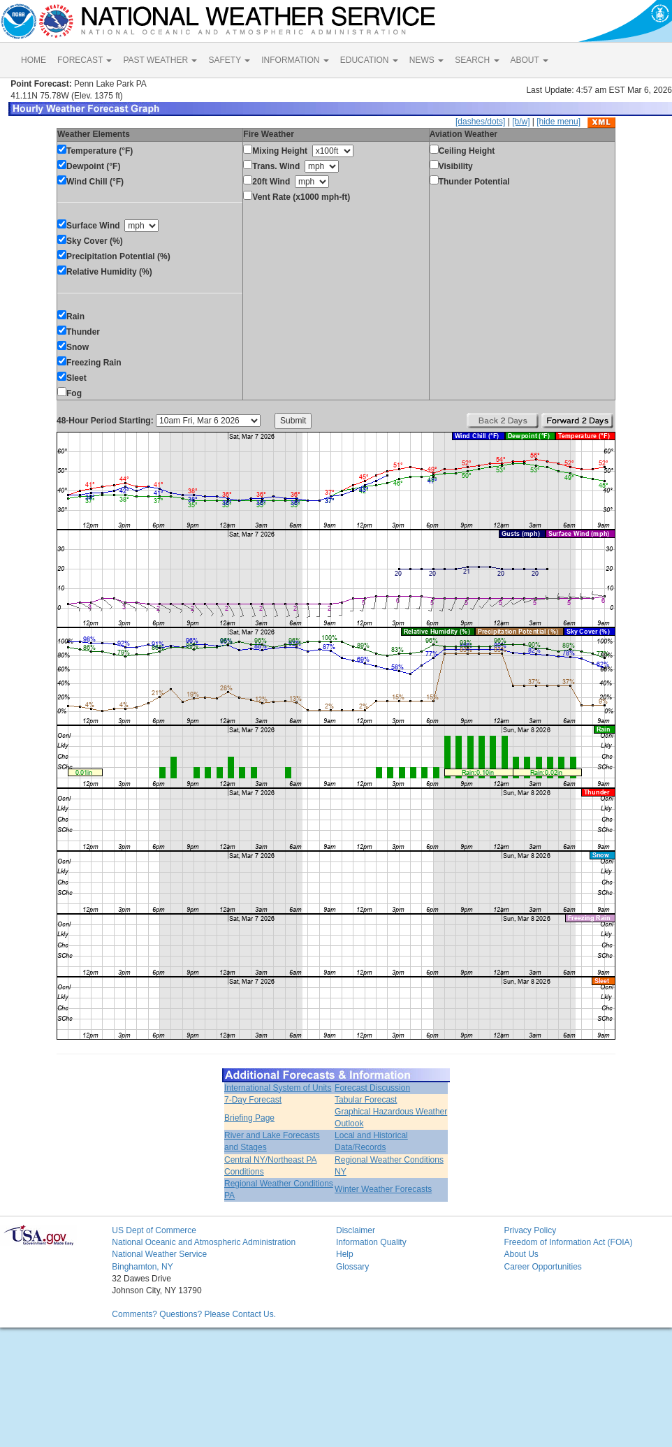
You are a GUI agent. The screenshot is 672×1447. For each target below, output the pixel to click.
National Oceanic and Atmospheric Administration (203, 1242)
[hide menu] (558, 121)
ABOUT (529, 60)
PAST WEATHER (160, 60)
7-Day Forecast (253, 1100)
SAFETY (229, 60)
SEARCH (477, 60)
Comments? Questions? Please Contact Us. (194, 1314)
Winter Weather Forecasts (383, 1189)
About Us (521, 1254)
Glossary (352, 1267)
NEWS (426, 60)
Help (344, 1254)
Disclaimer (355, 1230)
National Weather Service (159, 1254)
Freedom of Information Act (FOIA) (568, 1242)
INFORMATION (294, 60)
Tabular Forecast (366, 1100)
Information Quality (371, 1242)
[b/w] (520, 121)
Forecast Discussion (372, 1088)
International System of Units (277, 1088)
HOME (33, 60)
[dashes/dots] (480, 121)
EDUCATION (369, 60)
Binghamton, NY (142, 1267)
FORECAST (84, 60)
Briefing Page (249, 1118)
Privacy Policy (530, 1230)
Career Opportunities (542, 1267)
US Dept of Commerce (154, 1230)
